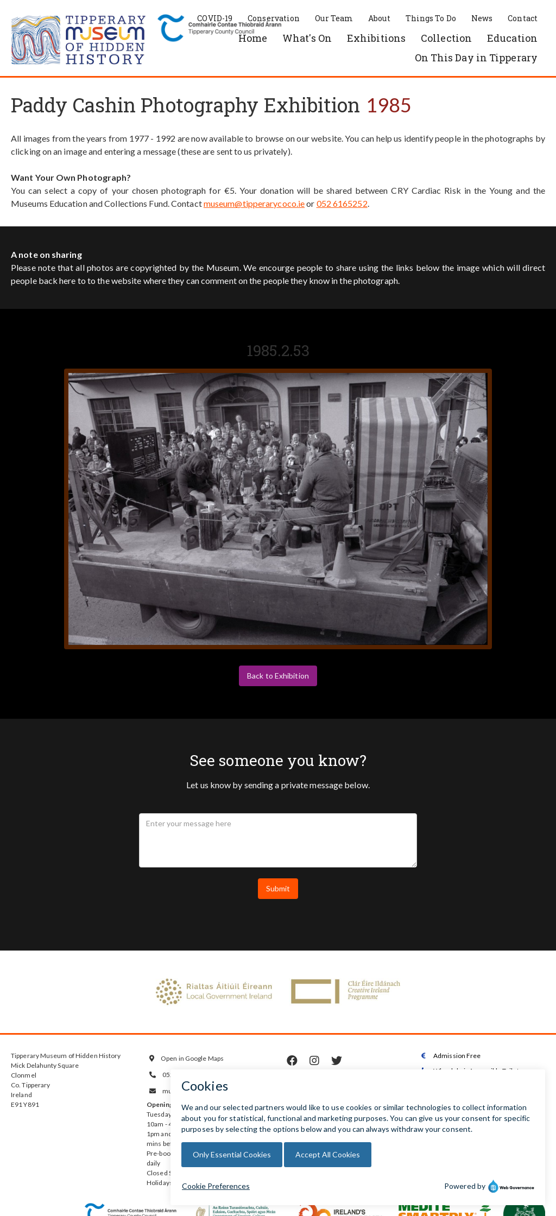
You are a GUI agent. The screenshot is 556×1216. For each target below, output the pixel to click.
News (481, 18)
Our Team (334, 18)
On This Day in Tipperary (476, 57)
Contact (523, 18)
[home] (79, 41)
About (379, 18)
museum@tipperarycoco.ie (254, 203)
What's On (307, 38)
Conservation (274, 18)
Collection (446, 38)
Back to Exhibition (278, 675)
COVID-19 (214, 18)
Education (512, 38)
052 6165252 (342, 203)
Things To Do (431, 18)
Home (252, 38)
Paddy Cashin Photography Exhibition (186, 105)
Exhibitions (376, 38)
